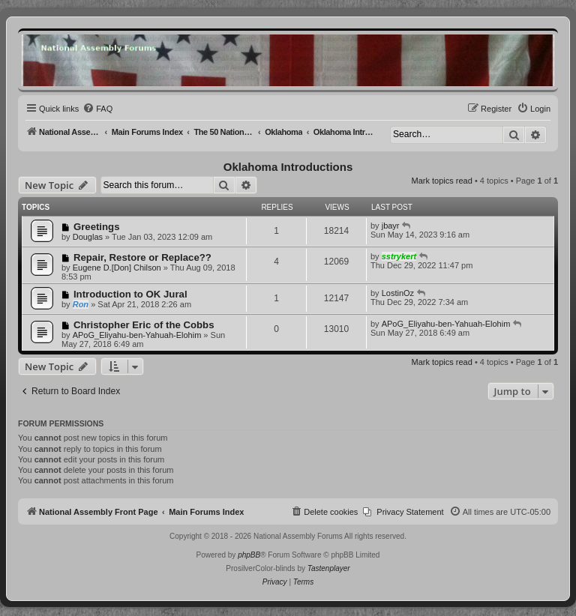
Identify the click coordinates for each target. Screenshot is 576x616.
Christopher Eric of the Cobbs (144, 324)
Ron (80, 304)
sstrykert (399, 256)
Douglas (88, 236)
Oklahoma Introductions (288, 166)
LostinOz (398, 293)
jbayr (391, 225)
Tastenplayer (329, 568)
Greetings (97, 226)
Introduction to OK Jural (131, 294)
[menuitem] (97, 109)
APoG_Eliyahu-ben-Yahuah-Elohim (137, 334)
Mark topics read (442, 180)
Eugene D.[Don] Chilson (117, 267)
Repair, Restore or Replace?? (143, 257)
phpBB (249, 555)
